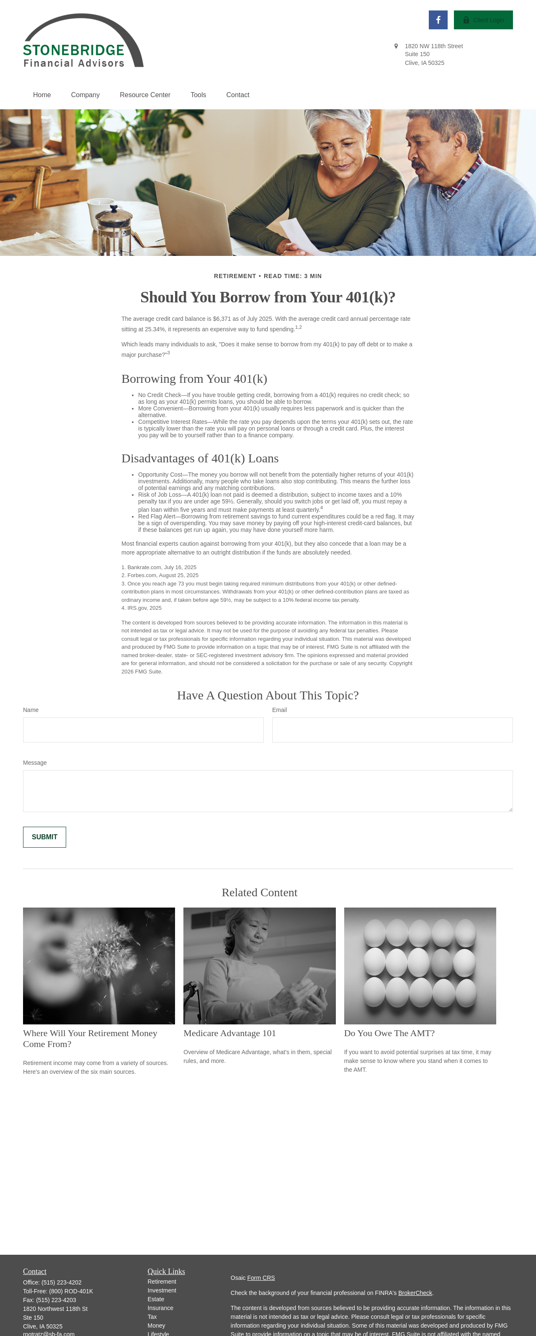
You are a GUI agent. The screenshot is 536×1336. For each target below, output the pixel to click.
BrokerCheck (415, 1293)
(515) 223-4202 (61, 1282)
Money (156, 1325)
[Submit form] (44, 837)
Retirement (162, 1281)
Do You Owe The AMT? (389, 1033)
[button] (42, 95)
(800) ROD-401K (71, 1291)
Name (31, 710)
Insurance (160, 1308)
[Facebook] (438, 19)
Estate (156, 1299)
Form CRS (261, 1277)
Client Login (483, 19)
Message (35, 762)
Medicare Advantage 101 (229, 1033)
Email (279, 710)
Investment (162, 1290)
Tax (152, 1316)
